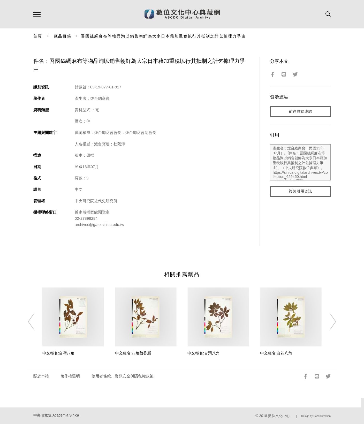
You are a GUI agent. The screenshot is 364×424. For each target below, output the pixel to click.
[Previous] (36, 322)
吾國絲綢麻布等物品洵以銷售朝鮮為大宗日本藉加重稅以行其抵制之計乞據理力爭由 (163, 36)
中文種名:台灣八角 (58, 353)
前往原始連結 (300, 111)
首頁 (37, 36)
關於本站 (41, 376)
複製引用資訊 (300, 192)
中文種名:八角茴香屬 (133, 353)
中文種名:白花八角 (276, 353)
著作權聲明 (70, 376)
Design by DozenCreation (316, 416)
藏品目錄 (63, 36)
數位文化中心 (279, 416)
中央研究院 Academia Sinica (56, 415)
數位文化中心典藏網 (182, 14)
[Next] (328, 322)
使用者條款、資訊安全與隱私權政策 (123, 376)
